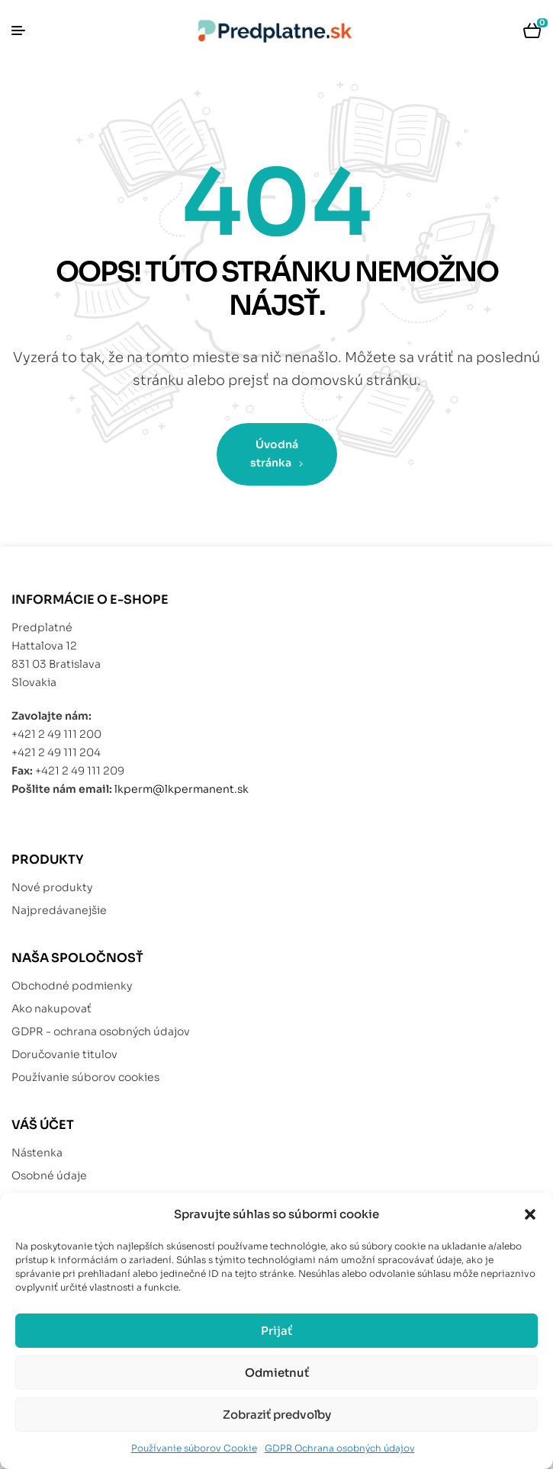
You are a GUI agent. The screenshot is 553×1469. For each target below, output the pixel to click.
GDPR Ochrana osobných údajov (340, 1448)
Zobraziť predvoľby (277, 1414)
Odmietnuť (277, 1372)
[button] (530, 1214)
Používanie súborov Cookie (194, 1448)
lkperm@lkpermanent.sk (181, 789)
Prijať (276, 1330)
